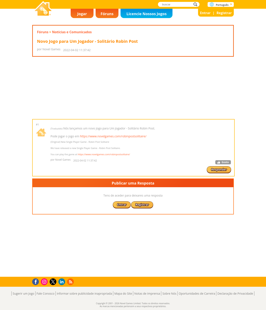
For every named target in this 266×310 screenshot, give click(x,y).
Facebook (36, 281)
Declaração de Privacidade (235, 293)
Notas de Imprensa (147, 293)
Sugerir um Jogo (23, 293)
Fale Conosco (45, 293)
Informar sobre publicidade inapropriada (84, 293)
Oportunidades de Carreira (197, 293)
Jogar (82, 13)
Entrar (205, 13)
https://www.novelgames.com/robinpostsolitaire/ (113, 136)
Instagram (45, 281)
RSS (71, 281)
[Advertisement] (133, 88)
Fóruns (107, 13)
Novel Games (43, 9)
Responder (219, 169)
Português (222, 5)
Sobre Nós (169, 293)
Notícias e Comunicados (72, 32)
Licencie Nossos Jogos (146, 13)
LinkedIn (62, 282)
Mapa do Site (123, 293)
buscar (196, 4)
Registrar (224, 13)
